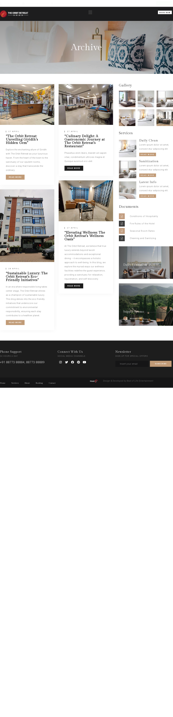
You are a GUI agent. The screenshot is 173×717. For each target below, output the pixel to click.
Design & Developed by (114, 381)
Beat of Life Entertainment (140, 381)
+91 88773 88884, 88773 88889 (22, 362)
